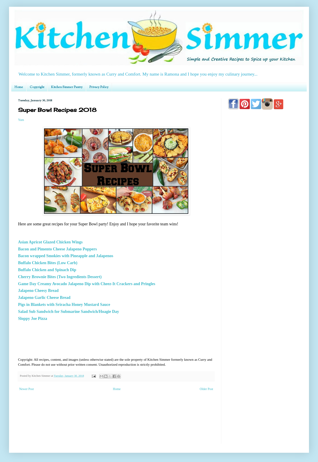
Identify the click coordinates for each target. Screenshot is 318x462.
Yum (21, 120)
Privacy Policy (98, 87)
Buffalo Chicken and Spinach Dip (47, 270)
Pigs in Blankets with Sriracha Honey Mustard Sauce (64, 304)
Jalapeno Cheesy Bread (38, 290)
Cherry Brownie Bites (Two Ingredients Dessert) (59, 277)
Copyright (37, 87)
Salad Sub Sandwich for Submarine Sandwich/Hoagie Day (68, 311)
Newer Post (26, 389)
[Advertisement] (264, 242)
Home (18, 87)
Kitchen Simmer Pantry (67, 87)
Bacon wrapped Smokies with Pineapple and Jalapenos (65, 256)
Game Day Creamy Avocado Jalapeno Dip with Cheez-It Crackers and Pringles (86, 284)
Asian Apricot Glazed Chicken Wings (50, 242)
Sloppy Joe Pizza (32, 318)
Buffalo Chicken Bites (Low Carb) (47, 263)
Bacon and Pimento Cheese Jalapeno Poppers (57, 249)
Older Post (206, 389)
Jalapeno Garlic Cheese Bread (44, 297)
